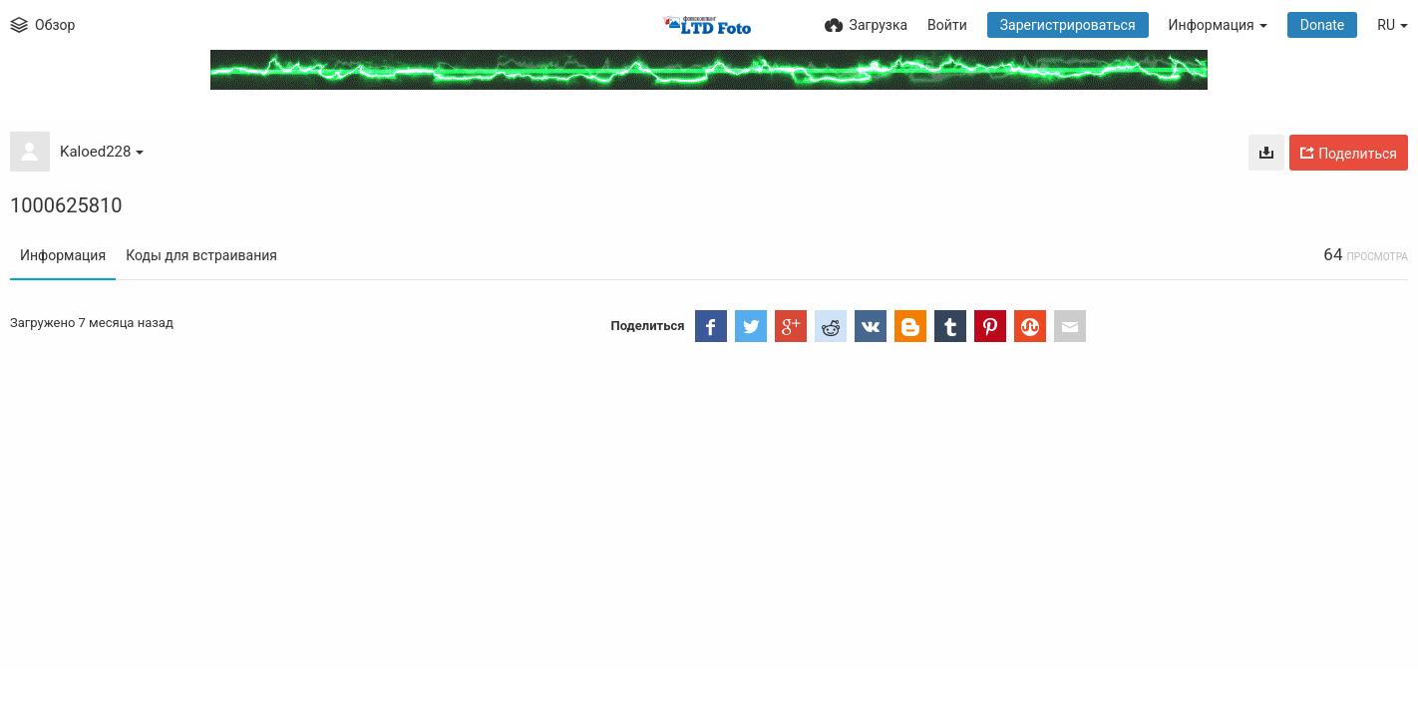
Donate (1322, 25)
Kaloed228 (102, 152)
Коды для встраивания (201, 255)
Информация (63, 255)
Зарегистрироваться (1068, 25)
